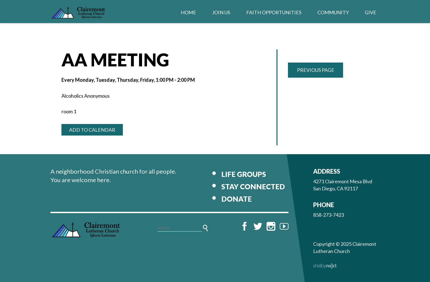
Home (188, 12)
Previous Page (315, 70)
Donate (236, 198)
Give (370, 12)
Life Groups (243, 174)
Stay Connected (253, 186)
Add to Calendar (92, 130)
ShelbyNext (324, 266)
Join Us (221, 12)
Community (333, 12)
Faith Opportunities (273, 12)
